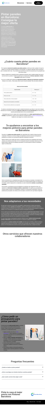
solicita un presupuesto (37, 115)
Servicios (29, 3)
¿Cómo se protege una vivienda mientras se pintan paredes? (17, 370)
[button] (22, 366)
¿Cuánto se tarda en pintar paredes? (11, 366)
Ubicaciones (20, 3)
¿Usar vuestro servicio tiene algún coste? (12, 375)
